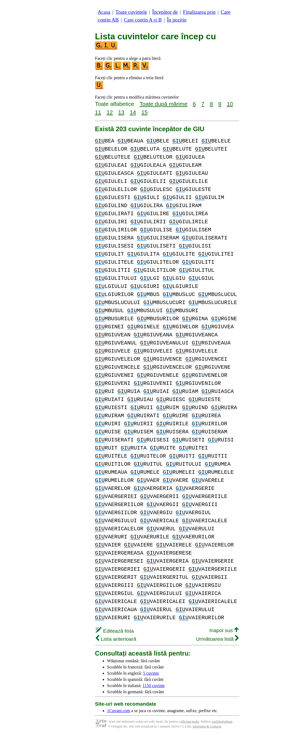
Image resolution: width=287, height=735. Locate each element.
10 (230, 104)
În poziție (176, 20)
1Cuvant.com (118, 710)
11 (98, 112)
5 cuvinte (151, 673)
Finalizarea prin (199, 12)
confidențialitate (221, 721)
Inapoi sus (224, 630)
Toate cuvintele (131, 12)
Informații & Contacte (207, 726)
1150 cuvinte (154, 685)
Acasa (104, 12)
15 (144, 112)
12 (110, 112)
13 (121, 112)
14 (133, 112)
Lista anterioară (116, 639)
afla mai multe (189, 721)
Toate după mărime (163, 104)
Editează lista (115, 631)
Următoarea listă (217, 639)
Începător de (165, 12)
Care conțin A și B (143, 20)
